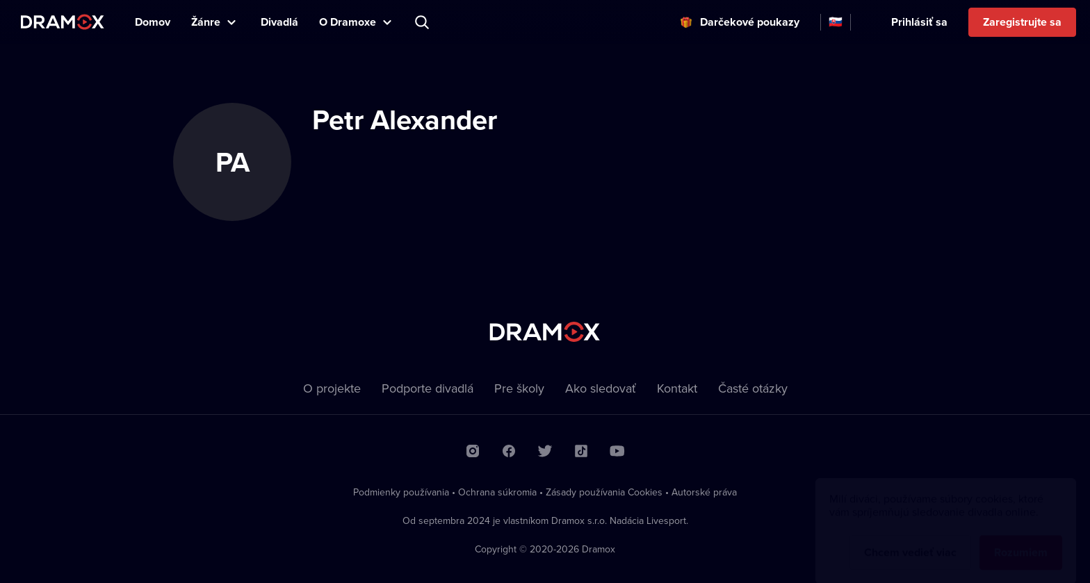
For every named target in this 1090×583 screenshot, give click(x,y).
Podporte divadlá (427, 388)
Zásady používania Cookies (604, 492)
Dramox (62, 22)
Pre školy (519, 388)
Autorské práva (704, 492)
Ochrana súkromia (497, 492)
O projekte (332, 388)
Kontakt (677, 388)
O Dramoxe (347, 22)
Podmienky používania (401, 492)
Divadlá (279, 22)
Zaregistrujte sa (1022, 22)
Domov (152, 22)
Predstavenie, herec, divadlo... (423, 22)
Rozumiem (1021, 539)
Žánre (205, 22)
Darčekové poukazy (749, 22)
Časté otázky (753, 388)
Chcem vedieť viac (910, 539)
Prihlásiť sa (919, 22)
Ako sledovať (600, 388)
